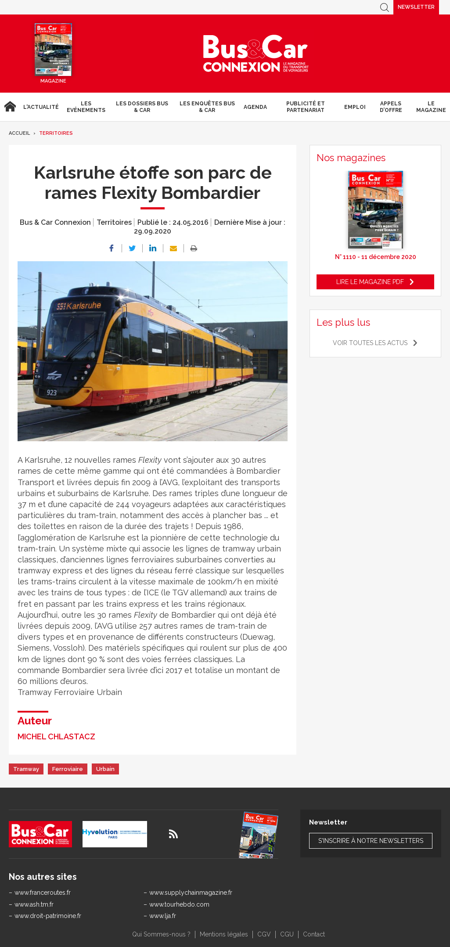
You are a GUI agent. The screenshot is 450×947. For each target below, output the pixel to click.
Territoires (56, 133)
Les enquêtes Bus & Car (207, 107)
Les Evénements (86, 107)
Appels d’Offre (391, 107)
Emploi (355, 107)
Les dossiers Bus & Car (142, 107)
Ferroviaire (67, 769)
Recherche (384, 7)
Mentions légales (224, 934)
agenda (255, 107)
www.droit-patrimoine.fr (47, 915)
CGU (287, 934)
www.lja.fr (162, 915)
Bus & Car (256, 53)
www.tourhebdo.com (179, 904)
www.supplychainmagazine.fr (190, 892)
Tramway (26, 769)
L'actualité (41, 107)
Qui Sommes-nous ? (161, 934)
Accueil (10, 107)
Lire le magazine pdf (370, 281)
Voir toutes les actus (370, 342)
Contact (314, 934)
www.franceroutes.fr (42, 892)
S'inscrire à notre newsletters (370, 840)
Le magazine (431, 107)
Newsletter (416, 7)
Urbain (105, 769)
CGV (264, 934)
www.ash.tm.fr (34, 904)
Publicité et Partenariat (305, 107)
